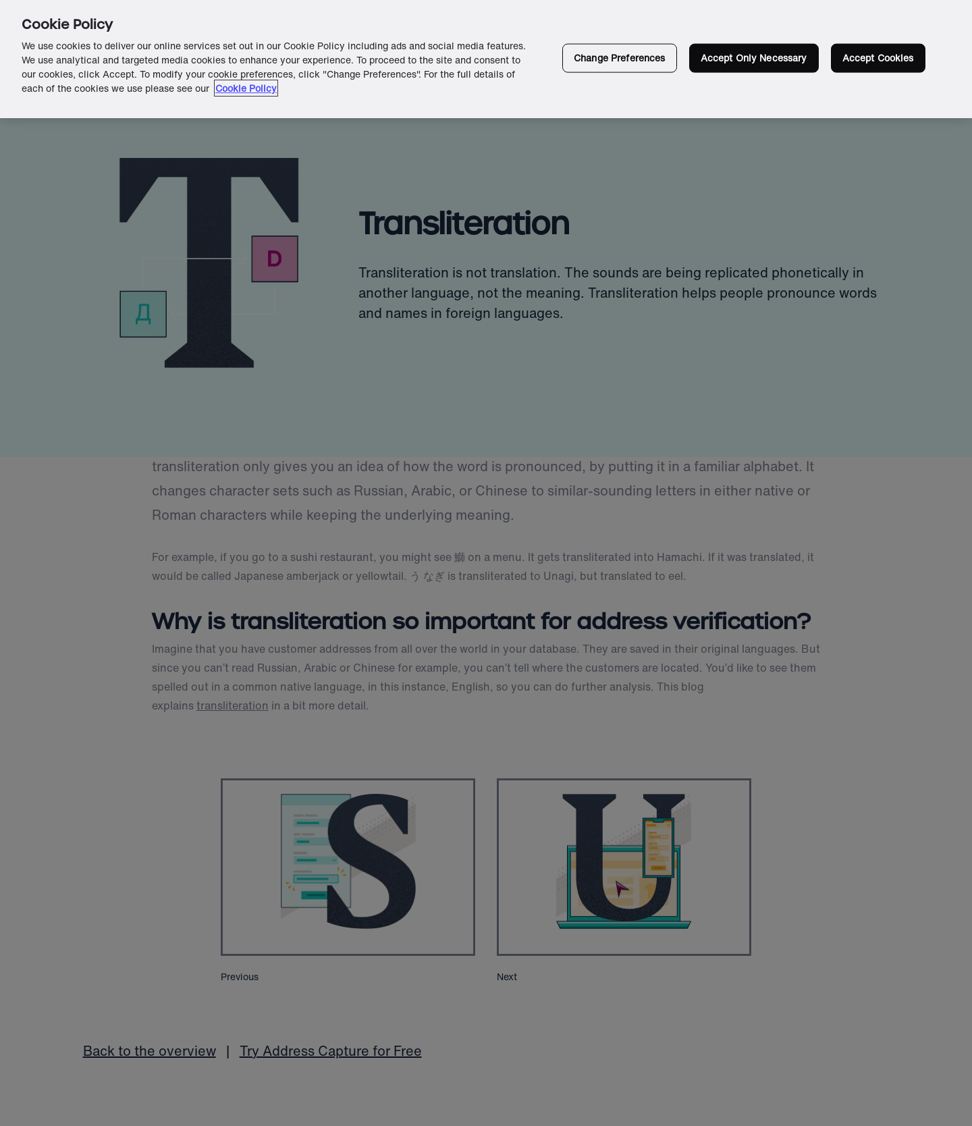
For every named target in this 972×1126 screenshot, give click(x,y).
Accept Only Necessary (754, 58)
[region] (486, 59)
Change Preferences (620, 58)
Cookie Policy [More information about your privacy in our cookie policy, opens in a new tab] (246, 88)
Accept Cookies (878, 58)
